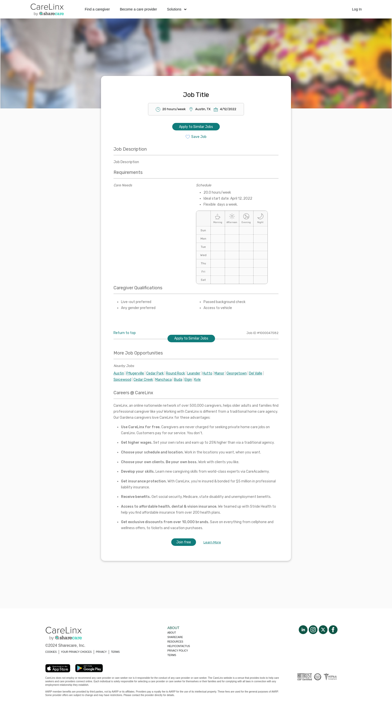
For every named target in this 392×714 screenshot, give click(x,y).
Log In (357, 9)
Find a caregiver (97, 9)
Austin (119, 373)
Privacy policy (177, 650)
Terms (171, 655)
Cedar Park (155, 373)
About (171, 632)
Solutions (176, 9)
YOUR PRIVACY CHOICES (76, 652)
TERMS (115, 652)
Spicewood (122, 379)
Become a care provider (138, 9)
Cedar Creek (143, 379)
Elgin (188, 379)
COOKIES (51, 652)
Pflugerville (135, 373)
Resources (175, 641)
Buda (178, 379)
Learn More (212, 542)
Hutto (207, 373)
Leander (193, 373)
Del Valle (255, 373)
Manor (219, 373)
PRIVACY (101, 652)
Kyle (197, 379)
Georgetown (236, 373)
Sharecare (175, 637)
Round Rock (175, 373)
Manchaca (163, 379)
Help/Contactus (178, 646)
